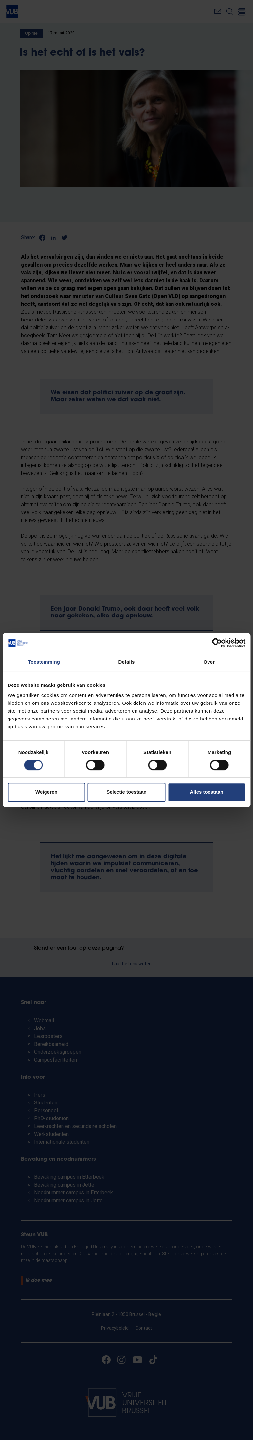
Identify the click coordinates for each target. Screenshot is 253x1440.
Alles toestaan (206, 792)
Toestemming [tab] (44, 662)
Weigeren (46, 792)
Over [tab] (209, 662)
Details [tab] (126, 662)
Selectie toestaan (126, 792)
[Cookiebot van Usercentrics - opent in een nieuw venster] (216, 643)
